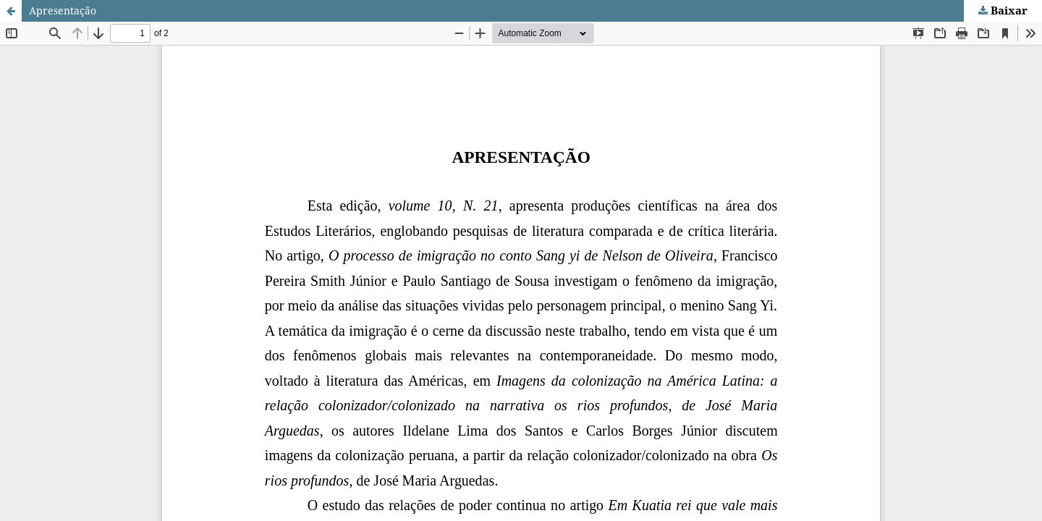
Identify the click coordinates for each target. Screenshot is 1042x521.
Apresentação (62, 10)
